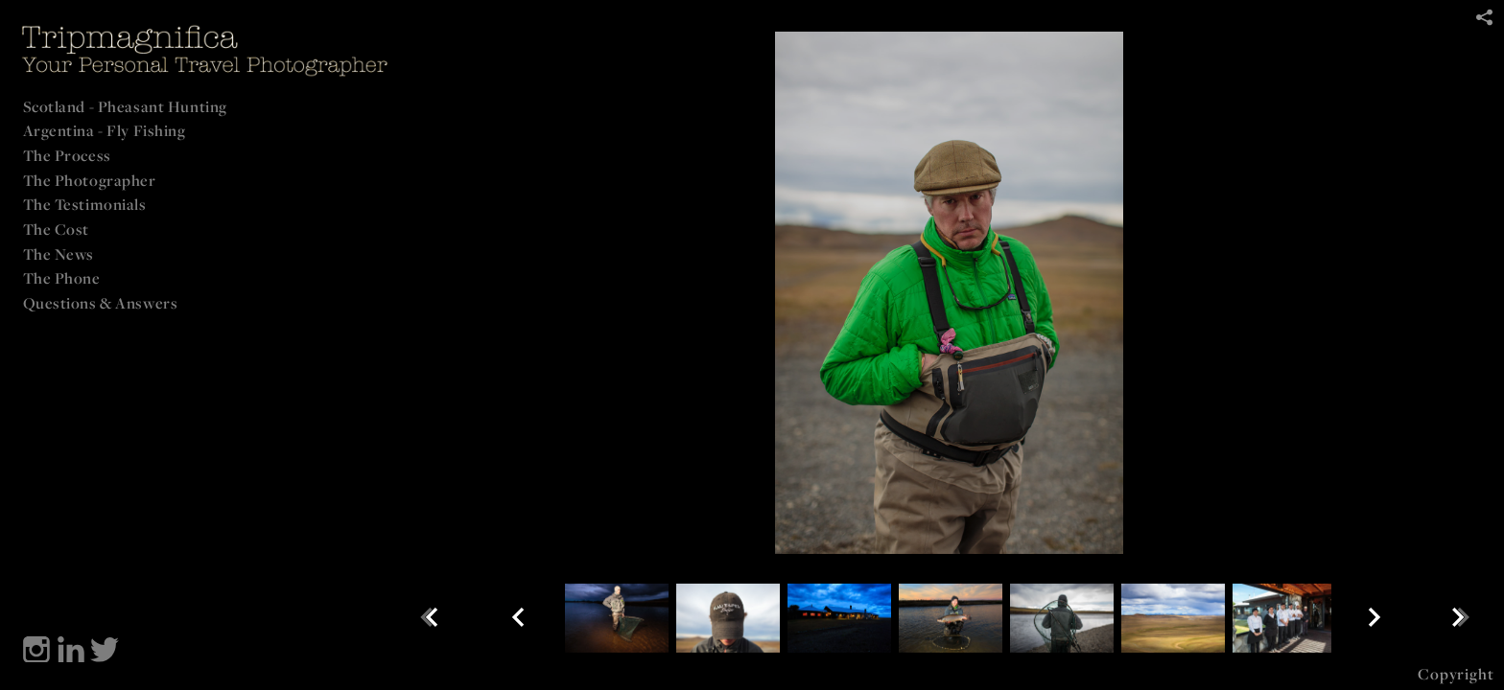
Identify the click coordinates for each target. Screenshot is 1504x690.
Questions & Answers (100, 302)
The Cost (56, 229)
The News (59, 253)
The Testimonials (85, 204)
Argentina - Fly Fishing (104, 130)
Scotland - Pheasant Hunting (125, 106)
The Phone (62, 277)
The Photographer (89, 180)
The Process (67, 155)
